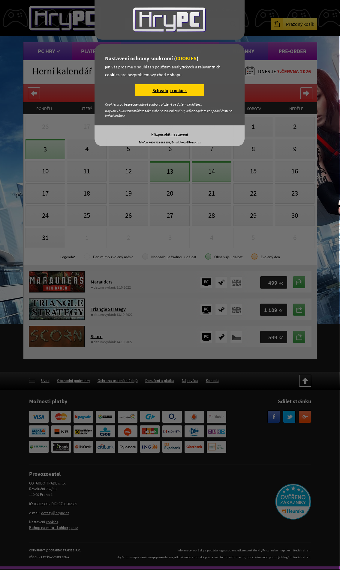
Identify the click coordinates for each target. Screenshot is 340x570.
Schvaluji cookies (169, 90)
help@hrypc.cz (190, 142)
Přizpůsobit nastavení (169, 134)
